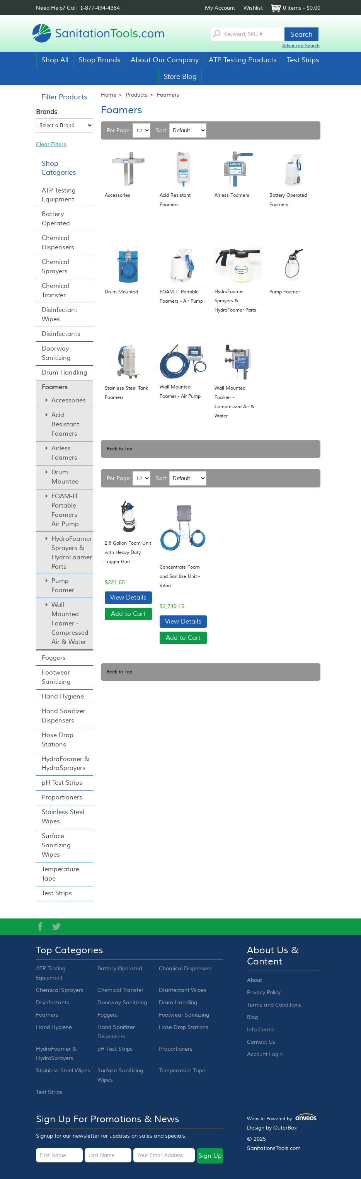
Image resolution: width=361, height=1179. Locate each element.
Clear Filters (51, 144)
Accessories (117, 195)
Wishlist (253, 8)
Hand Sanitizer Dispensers (63, 715)
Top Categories (69, 950)
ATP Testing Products (243, 60)
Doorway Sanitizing (56, 353)
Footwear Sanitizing (56, 677)
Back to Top (119, 449)
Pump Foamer (284, 292)
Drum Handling (64, 373)
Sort (161, 130)
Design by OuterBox (272, 1127)
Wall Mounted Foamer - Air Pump (180, 391)
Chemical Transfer (55, 290)
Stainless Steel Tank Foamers (126, 392)
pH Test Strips (62, 783)
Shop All (54, 60)
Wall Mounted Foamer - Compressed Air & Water (234, 402)
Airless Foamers (232, 195)
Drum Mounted (121, 292)
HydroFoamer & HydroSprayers (65, 763)
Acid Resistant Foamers (175, 200)
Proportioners (62, 797)
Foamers (55, 387)
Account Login (265, 1054)
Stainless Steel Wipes (63, 816)
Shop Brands (99, 60)
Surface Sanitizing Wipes (56, 845)
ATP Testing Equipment (59, 195)
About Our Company (165, 60)
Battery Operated (56, 218)
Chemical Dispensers (58, 242)
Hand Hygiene (63, 696)
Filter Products (64, 97)
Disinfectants (61, 334)
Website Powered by (282, 1117)
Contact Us (261, 1042)
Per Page (118, 130)
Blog (252, 1017)
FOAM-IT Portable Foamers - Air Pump (181, 296)
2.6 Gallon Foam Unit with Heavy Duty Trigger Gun (128, 552)
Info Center (261, 1029)
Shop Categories (58, 168)
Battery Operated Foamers (288, 200)
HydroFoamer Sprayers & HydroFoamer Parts (235, 301)
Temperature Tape (60, 874)
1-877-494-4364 (100, 8)
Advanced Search (301, 46)
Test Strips (303, 60)
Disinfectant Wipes (59, 314)
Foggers (54, 658)
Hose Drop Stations (57, 739)
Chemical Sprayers (55, 266)
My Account (220, 8)
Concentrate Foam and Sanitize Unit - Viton (180, 576)
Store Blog (180, 76)
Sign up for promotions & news (107, 1119)
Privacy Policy (264, 992)
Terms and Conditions (274, 1005)
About (254, 980)
